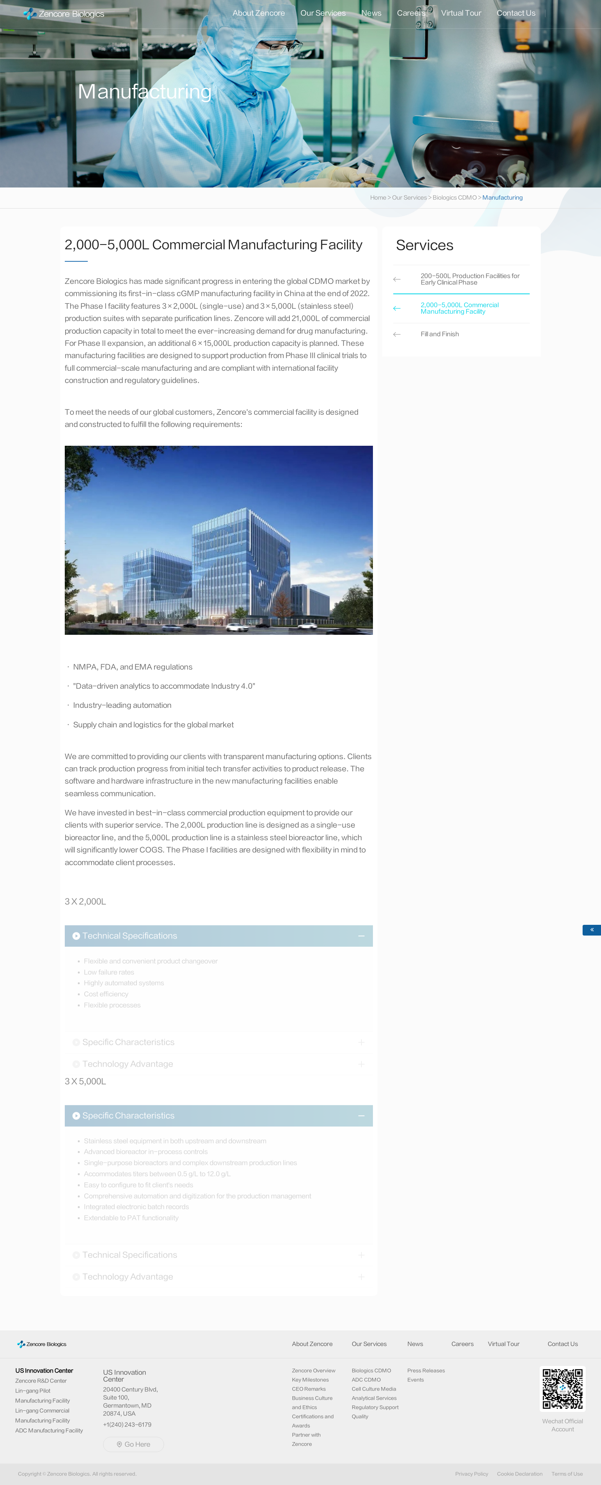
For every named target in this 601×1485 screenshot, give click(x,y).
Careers (411, 13)
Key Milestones (310, 1379)
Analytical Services (374, 1398)
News (371, 13)
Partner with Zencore (306, 1439)
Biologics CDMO (455, 198)
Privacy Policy (471, 1474)
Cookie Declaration (520, 1474)
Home (381, 198)
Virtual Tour (461, 13)
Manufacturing (503, 198)
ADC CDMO (366, 1379)
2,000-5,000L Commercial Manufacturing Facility (460, 309)
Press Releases (426, 1370)
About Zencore (259, 13)
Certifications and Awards (313, 1421)
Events (415, 1379)
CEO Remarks (309, 1389)
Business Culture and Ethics (312, 1402)
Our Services (323, 13)
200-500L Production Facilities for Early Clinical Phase (470, 280)
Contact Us (516, 13)
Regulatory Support (375, 1407)
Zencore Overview (313, 1370)
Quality (360, 1416)
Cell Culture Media (374, 1389)
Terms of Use (567, 1474)
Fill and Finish (440, 335)
